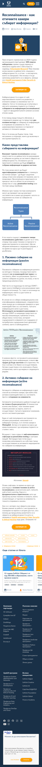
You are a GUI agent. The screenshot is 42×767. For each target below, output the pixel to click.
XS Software (7, 612)
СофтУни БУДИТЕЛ (30, 689)
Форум (25, 615)
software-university (10, 535)
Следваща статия (33, 546)
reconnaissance (22, 541)
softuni (7, 584)
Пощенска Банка (9, 626)
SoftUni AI (26, 686)
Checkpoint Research (19, 69)
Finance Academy (29, 700)
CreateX (6, 635)
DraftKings (7, 622)
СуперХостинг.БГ (9, 615)
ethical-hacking (21, 538)
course (32, 535)
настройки (15, 759)
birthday (13, 584)
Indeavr (6, 619)
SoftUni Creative (28, 682)
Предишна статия (8, 546)
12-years (20, 584)
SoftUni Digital (28, 679)
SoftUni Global (28, 696)
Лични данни (27, 662)
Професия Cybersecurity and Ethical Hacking (9, 691)
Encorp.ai (6, 642)
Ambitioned (7, 638)
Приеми (26, 759)
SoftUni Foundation (29, 693)
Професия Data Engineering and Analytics (8, 703)
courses (23, 535)
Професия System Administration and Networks (10, 678)
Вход (31, 4)
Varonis (25, 480)
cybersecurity (8, 538)
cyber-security (8, 541)
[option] (18, 573)
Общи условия (28, 659)
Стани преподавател (30, 655)
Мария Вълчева (17, 29)
